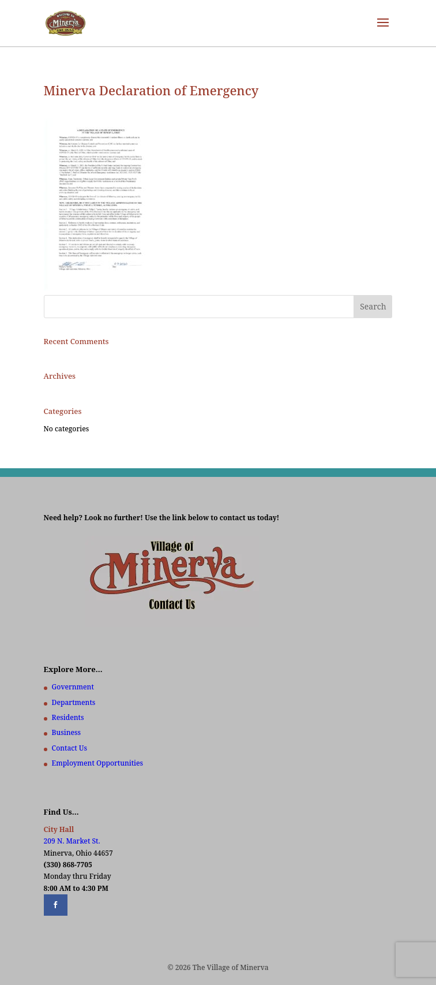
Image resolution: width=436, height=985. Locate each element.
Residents (68, 717)
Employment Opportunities (98, 763)
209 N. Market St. (72, 841)
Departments (74, 702)
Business (66, 732)
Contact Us (69, 748)
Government (73, 687)
